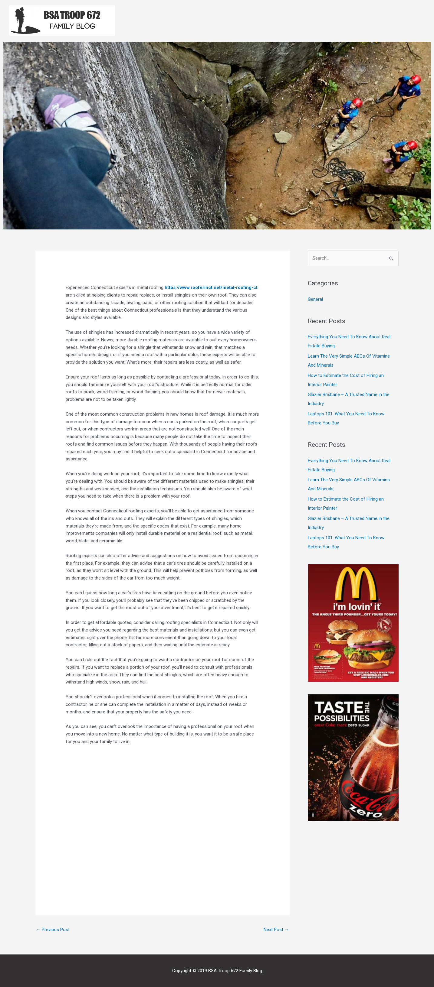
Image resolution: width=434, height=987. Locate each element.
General (315, 299)
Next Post (276, 929)
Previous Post (53, 929)
